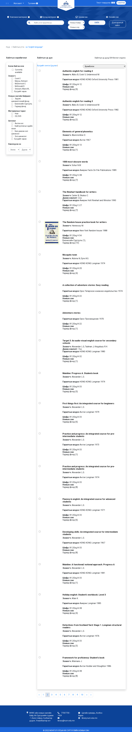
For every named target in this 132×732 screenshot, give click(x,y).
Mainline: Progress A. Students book (80, 371)
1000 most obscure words (75, 160)
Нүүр (8, 45)
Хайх (96, 23)
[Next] (91, 693)
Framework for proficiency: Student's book (83, 656)
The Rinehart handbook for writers (79, 190)
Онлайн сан (112, 17)
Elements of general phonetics (78, 130)
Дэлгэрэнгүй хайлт (117, 24)
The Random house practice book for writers (85, 220)
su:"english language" (34, 45)
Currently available (18, 69)
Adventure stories (71, 311)
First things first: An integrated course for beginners (88, 401)
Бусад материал (48, 17)
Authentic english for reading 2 (78, 69)
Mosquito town (70, 253)
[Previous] (39, 693)
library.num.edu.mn (89, 716)
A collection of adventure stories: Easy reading (86, 283)
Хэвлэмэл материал (17, 17)
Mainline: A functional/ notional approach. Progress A (89, 563)
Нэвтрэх (121, 3)
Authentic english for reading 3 (78, 99)
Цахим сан (82, 17)
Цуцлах (54, 64)
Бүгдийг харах (20, 90)
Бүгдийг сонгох (43, 64)
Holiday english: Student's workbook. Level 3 (84, 593)
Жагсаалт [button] (18, 3)
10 (82, 693)
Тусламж (33, 3)
